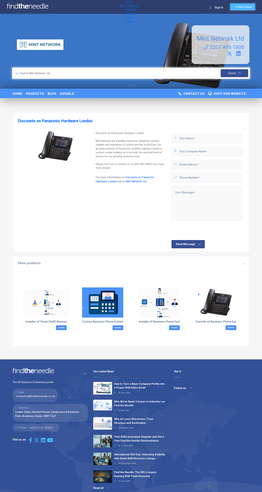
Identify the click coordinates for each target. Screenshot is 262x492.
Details (61, 328)
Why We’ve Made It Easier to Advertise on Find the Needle (139, 403)
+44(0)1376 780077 (41, 427)
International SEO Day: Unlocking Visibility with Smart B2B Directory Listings (139, 456)
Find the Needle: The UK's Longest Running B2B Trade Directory (135, 474)
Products (35, 93)
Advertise (98, 6)
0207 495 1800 (223, 47)
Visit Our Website (227, 93)
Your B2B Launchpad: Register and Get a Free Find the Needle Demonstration (139, 438)
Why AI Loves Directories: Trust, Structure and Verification (134, 420)
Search (234, 73)
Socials (67, 93)
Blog (126, 6)
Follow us (183, 388)
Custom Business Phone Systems (103, 321)
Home (60, 6)
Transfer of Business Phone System (218, 321)
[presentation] (197, 230)
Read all (101, 488)
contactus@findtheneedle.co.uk (35, 396)
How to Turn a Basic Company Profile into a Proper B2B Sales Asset (139, 385)
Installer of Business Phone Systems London (167, 321)
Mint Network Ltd (220, 38)
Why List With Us (78, 6)
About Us (113, 6)
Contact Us (139, 6)
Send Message (188, 244)
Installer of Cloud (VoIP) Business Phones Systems (58, 321)
